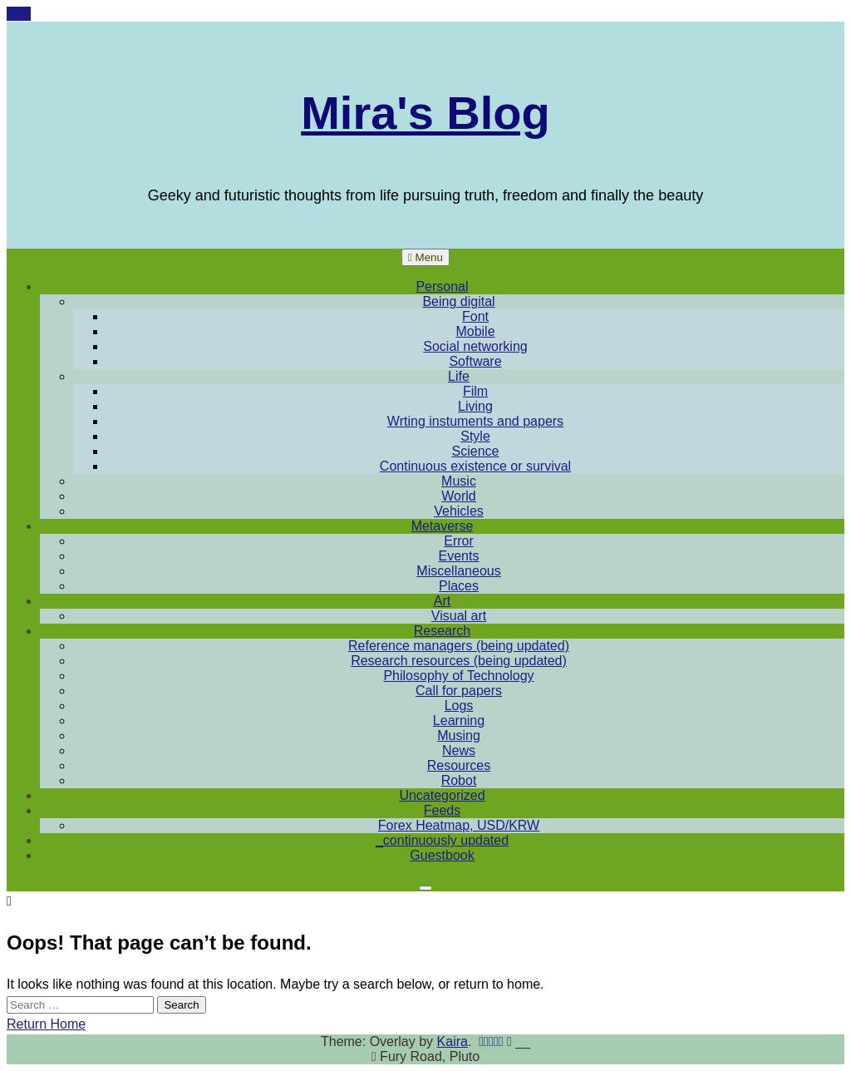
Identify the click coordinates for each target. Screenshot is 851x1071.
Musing (458, 735)
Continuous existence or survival (475, 466)
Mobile (474, 331)
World (458, 496)
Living (475, 406)
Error (459, 541)
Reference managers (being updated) (458, 646)
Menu (425, 257)
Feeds (442, 810)
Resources (458, 765)
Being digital (458, 301)
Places (459, 586)
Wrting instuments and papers (475, 421)
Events (459, 556)
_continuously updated (442, 840)
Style (475, 436)
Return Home (46, 1024)
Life (459, 376)
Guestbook (442, 855)
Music (458, 481)
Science (475, 451)
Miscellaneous (458, 571)
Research (442, 631)
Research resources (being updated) (459, 661)
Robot (459, 780)
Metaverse (442, 526)
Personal (442, 286)
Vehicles (459, 511)
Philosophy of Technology (458, 676)
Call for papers (459, 691)
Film (475, 391)
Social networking (475, 346)
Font (475, 316)
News (458, 750)
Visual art (458, 616)
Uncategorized (442, 795)
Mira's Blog (425, 112)
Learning (459, 720)
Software (475, 361)
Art (442, 601)
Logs (459, 705)
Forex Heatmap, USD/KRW (458, 825)
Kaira (452, 1041)
